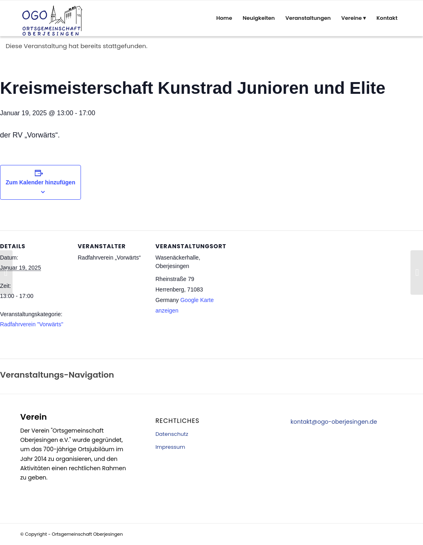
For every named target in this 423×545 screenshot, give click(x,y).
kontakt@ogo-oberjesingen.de (334, 422)
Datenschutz (171, 434)
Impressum (170, 447)
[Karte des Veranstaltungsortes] (276, 314)
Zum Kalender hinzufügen (40, 182)
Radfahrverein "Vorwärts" (31, 324)
